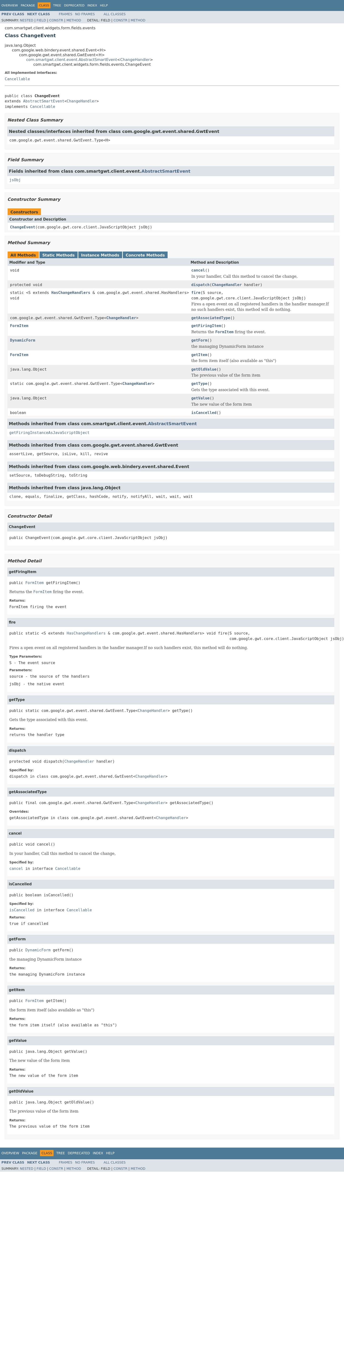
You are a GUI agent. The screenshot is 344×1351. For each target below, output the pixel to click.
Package (28, 5)
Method (73, 20)
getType (199, 383)
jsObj (15, 180)
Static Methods (58, 255)
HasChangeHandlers (70, 292)
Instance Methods (100, 255)
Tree (57, 5)
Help (104, 5)
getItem (199, 355)
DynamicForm (22, 340)
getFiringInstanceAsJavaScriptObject (49, 432)
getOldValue (203, 369)
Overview (9, 5)
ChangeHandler (135, 59)
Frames (65, 14)
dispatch (200, 284)
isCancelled (203, 412)
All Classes (115, 14)
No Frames (85, 14)
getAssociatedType (210, 318)
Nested (26, 20)
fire (195, 292)
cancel (198, 270)
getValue (200, 398)
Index (92, 5)
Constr (56, 20)
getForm (199, 340)
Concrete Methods (145, 255)
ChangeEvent (22, 227)
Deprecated (74, 5)
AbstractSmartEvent (43, 101)
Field (41, 20)
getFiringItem (206, 325)
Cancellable (17, 79)
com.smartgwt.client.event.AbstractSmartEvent (71, 59)
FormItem (19, 325)
